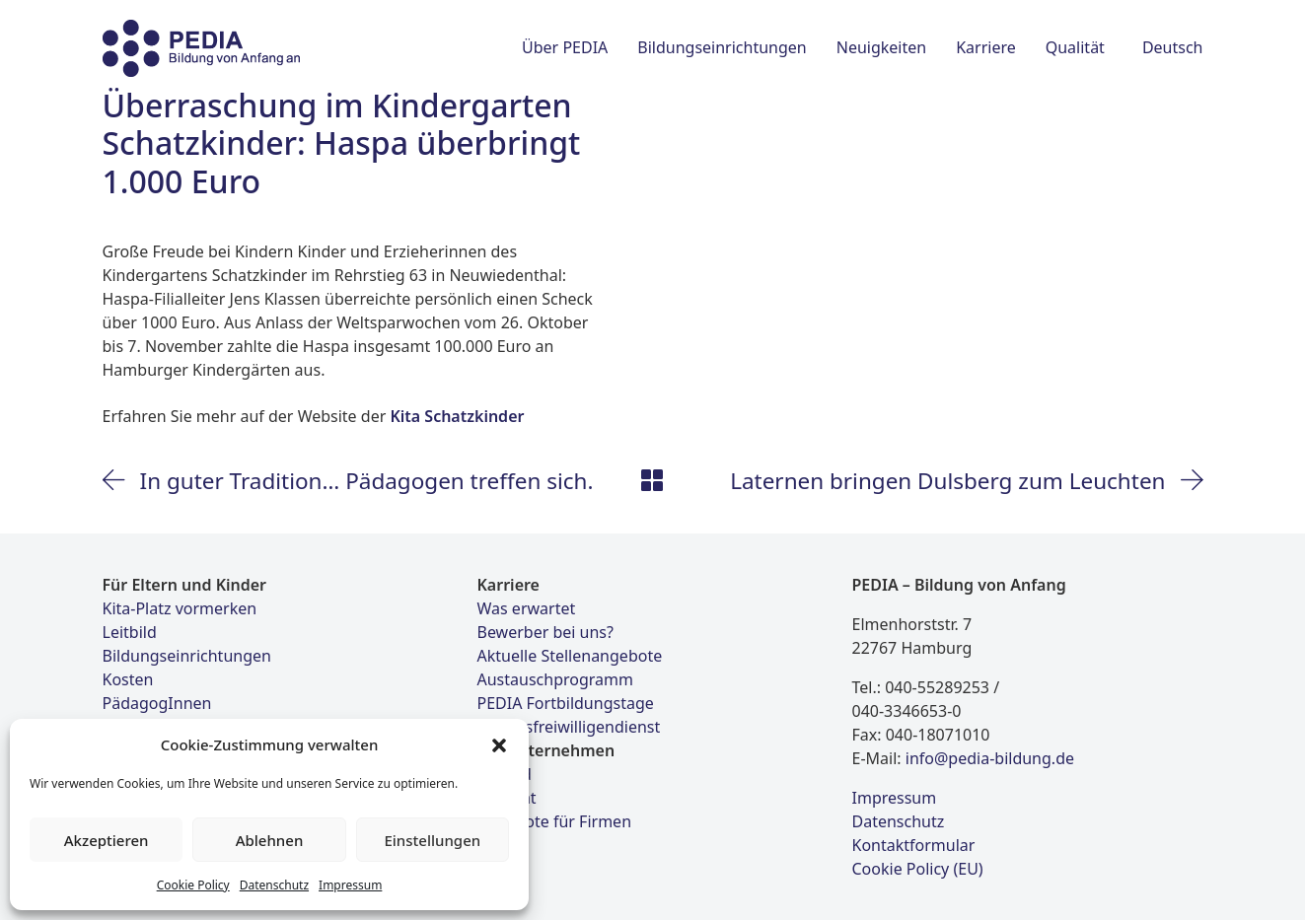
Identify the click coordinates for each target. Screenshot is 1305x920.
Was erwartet (526, 608)
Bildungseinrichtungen (187, 656)
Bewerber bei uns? (545, 632)
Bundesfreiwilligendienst (569, 727)
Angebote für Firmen (554, 821)
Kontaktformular (914, 845)
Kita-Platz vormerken (180, 608)
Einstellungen (432, 840)
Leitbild (130, 632)
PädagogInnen (157, 703)
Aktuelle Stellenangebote (570, 656)
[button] (499, 744)
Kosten (128, 679)
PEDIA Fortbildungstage (565, 703)
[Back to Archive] (652, 480)
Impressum (350, 885)
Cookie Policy (193, 885)
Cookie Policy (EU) (917, 869)
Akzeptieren (106, 840)
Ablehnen (270, 840)
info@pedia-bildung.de (990, 758)
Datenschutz (274, 885)
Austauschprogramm (555, 679)
